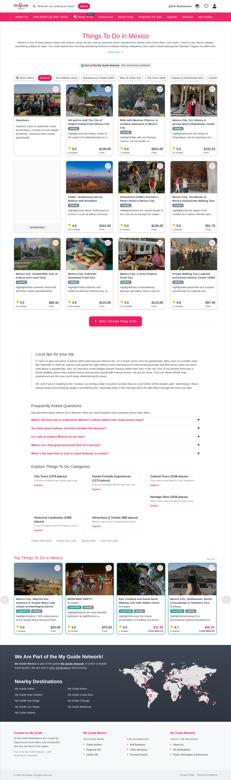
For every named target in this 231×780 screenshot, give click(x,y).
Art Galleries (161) (75, 77)
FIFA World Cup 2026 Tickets (50, 16)
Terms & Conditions (207, 775)
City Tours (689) (164, 77)
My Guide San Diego (27, 700)
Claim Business (138, 749)
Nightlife (172, 16)
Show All (53, 77)
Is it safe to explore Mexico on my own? (115, 436)
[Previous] (5, 600)
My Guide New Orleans (29, 694)
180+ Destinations (60, 667)
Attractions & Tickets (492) (107, 77)
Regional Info (93, 749)
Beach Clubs (125, 16)
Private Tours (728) (66, 540)
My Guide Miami (77, 688)
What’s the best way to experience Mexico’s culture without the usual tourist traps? (115, 419)
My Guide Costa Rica (80, 694)
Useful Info (92, 754)
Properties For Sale (150, 16)
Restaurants (105, 16)
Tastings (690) (88, 540)
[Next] (226, 600)
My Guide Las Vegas (27, 706)
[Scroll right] (216, 78)
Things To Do (83, 16)
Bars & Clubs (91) (138, 77)
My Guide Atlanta (25, 712)
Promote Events (139, 754)
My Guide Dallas (25, 688)
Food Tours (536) (109, 540)
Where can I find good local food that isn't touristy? (115, 445)
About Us (178, 744)
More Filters (25, 77)
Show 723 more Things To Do (115, 321)
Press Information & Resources (190, 754)
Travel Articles (94, 744)
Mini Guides (205, 16)
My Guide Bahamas (79, 706)
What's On (22, 16)
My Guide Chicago (79, 700)
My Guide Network (72, 663)
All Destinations (182, 749)
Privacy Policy (187, 775)
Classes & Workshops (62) (195, 77)
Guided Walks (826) (41, 540)
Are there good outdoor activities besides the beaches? (115, 428)
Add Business (137, 744)
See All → (212, 559)
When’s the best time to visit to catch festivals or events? (115, 453)
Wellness (187, 16)
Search (84, 6)
